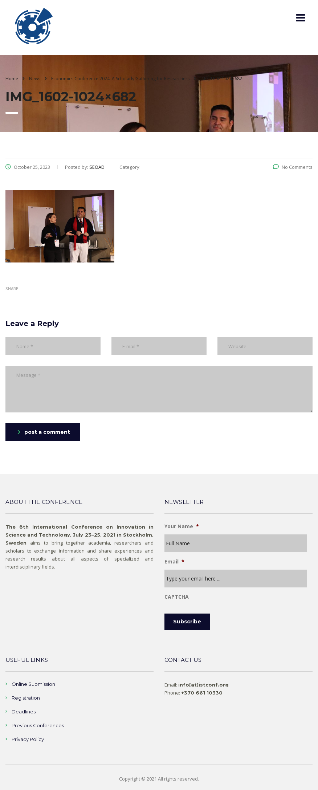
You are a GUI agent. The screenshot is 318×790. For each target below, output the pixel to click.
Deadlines (24, 711)
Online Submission (33, 684)
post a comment (43, 432)
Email (174, 561)
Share (11, 288)
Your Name (181, 526)
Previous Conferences (38, 725)
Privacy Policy (28, 739)
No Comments (293, 167)
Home (11, 79)
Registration (26, 698)
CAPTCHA (176, 597)
